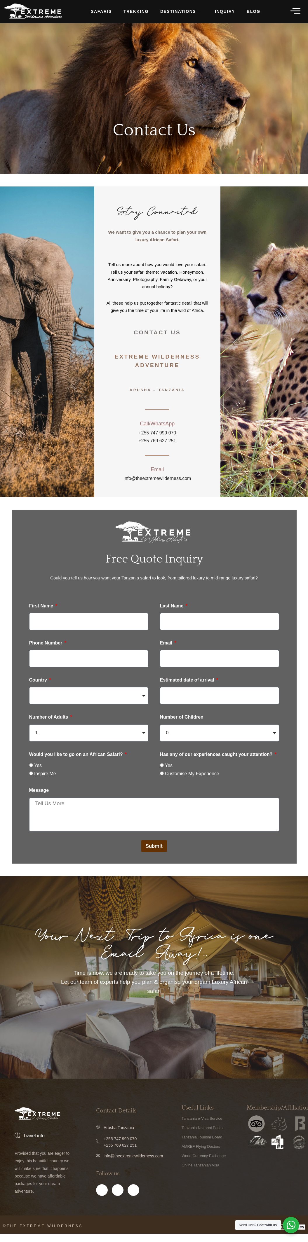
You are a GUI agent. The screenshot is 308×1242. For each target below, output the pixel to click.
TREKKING (136, 11)
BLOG (253, 11)
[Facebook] (102, 1198)
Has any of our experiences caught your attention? (217, 754)
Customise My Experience (192, 774)
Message (39, 790)
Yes (38, 766)
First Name (42, 606)
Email (167, 643)
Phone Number (46, 643)
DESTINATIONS (180, 12)
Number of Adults (49, 717)
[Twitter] (133, 1198)
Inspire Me (45, 774)
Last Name (172, 606)
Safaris (101, 11)
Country (38, 680)
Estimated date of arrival (187, 680)
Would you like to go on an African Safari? (76, 754)
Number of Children (181, 717)
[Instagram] (117, 1198)
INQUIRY (225, 11)
